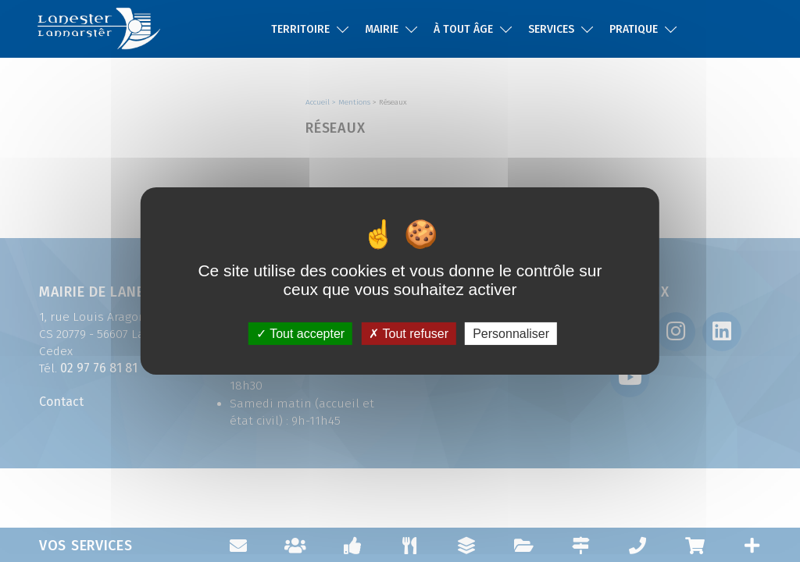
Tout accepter (300, 333)
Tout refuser (408, 333)
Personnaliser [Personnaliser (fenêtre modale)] (511, 333)
